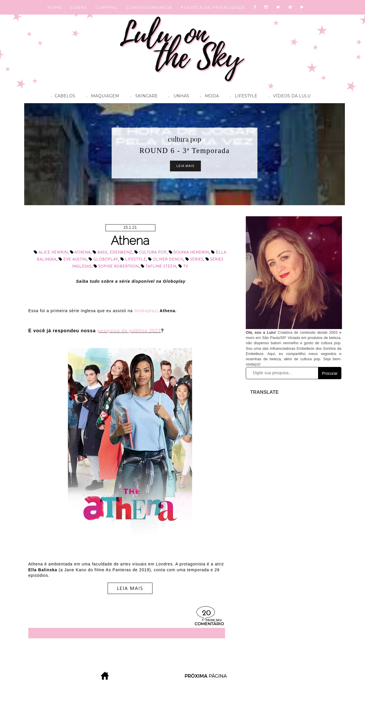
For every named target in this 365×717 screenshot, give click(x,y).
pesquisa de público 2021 (129, 330)
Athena (130, 240)
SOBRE (78, 7)
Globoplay (105, 259)
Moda (208, 97)
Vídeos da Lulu (288, 97)
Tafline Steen (160, 266)
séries (196, 259)
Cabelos (61, 97)
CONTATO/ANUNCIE (149, 7)
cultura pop (184, 139)
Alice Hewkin (53, 252)
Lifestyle (242, 97)
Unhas (177, 97)
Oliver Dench (168, 259)
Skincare (142, 97)
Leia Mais (185, 166)
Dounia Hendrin (191, 252)
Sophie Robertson (118, 266)
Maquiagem (101, 97)
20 (206, 613)
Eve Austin (74, 259)
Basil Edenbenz (114, 252)
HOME (55, 7)
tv (185, 266)
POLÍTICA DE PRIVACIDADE (213, 7)
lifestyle (135, 259)
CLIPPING (106, 7)
